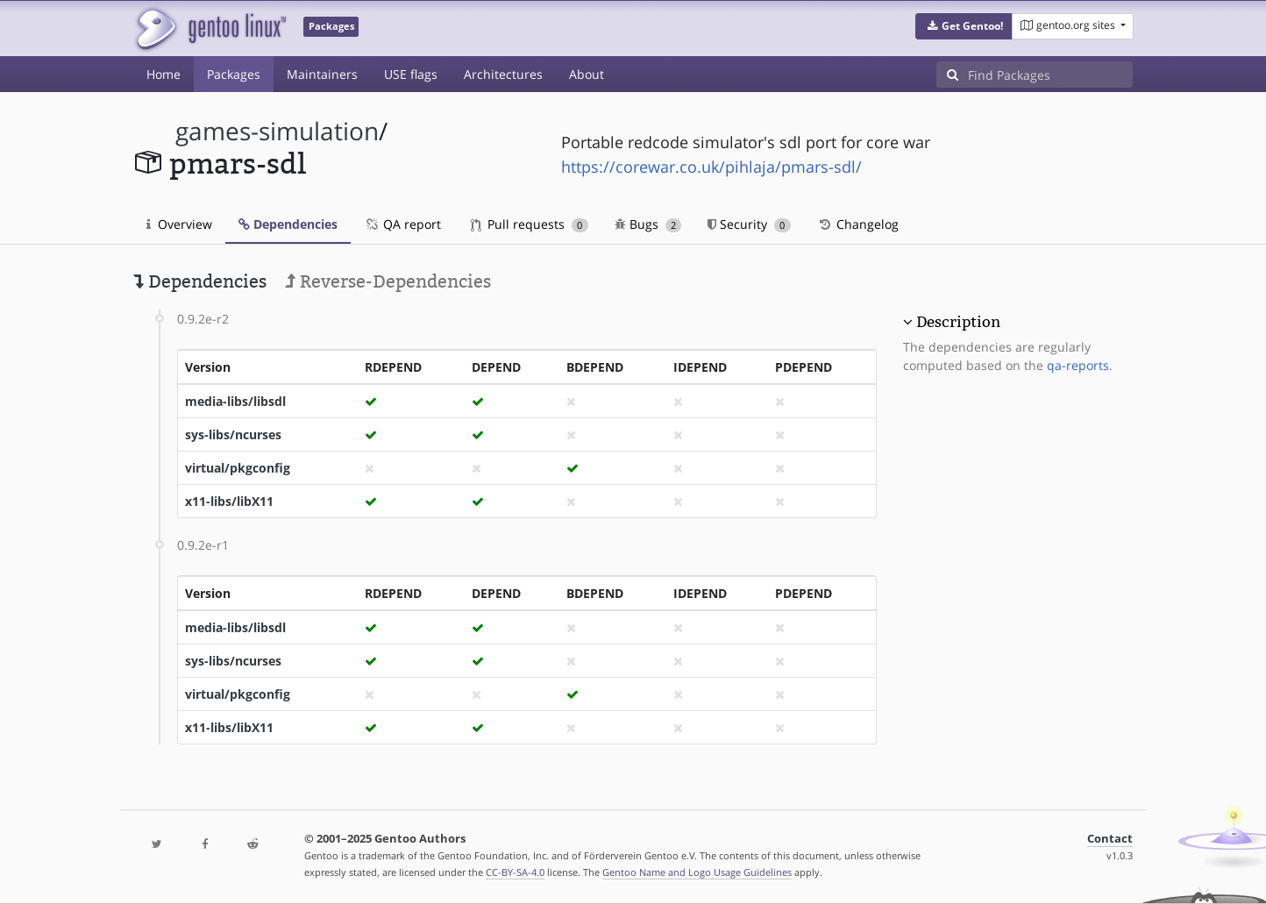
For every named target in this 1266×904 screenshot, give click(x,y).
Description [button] (958, 322)
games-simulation (277, 131)
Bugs (648, 224)
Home (163, 74)
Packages (233, 74)
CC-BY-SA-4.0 (515, 872)
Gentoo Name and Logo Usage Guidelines (697, 872)
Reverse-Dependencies (388, 281)
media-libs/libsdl (235, 401)
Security (749, 224)
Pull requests (529, 224)
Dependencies (288, 224)
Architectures (503, 74)
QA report (402, 224)
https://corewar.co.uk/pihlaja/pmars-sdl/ (711, 166)
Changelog (858, 224)
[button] (964, 26)
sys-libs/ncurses (233, 434)
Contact (1110, 838)
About (586, 74)
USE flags (410, 74)
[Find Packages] (1050, 74)
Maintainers (322, 74)
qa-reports (1078, 365)
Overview (179, 224)
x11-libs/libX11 (229, 501)
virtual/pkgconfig (237, 467)
